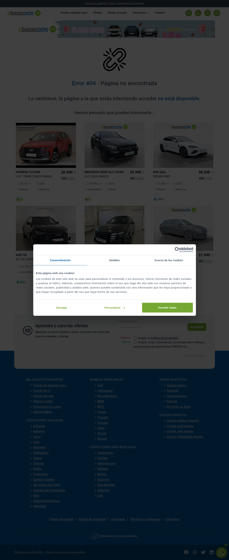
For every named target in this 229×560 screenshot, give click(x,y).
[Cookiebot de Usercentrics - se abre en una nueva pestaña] (177, 250)
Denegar (61, 307)
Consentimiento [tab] (60, 260)
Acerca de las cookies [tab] (168, 260)
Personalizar (114, 307)
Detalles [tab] (114, 260)
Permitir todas (167, 307)
